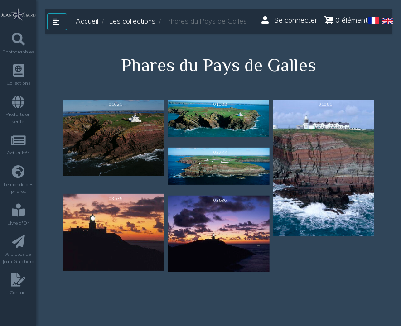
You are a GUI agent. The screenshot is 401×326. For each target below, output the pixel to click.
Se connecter (289, 19)
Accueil (87, 21)
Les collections (132, 21)
